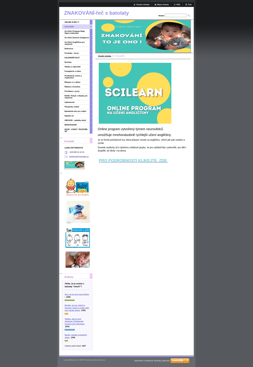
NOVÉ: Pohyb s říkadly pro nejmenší (76, 97)
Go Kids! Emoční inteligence (77, 38)
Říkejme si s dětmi (72, 82)
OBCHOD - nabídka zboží (75, 120)
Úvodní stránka (104, 56)
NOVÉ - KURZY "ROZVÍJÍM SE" (76, 130)
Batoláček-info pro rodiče (75, 111)
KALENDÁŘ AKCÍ (72, 58)
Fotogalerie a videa (73, 71)
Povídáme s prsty (72, 91)
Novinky (68, 62)
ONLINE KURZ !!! (72, 22)
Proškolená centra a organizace (73, 77)
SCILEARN (69, 27)
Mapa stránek (163, 4)
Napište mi (69, 116)
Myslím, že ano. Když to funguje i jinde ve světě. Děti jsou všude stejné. (77, 307)
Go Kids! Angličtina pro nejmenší (75, 43)
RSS (178, 4)
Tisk (190, 4)
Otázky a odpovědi (73, 67)
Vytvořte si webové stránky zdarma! (152, 360)
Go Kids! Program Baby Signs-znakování (75, 32)
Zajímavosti (70, 102)
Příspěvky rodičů (72, 107)
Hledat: (161, 16)
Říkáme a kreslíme (72, 87)
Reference (69, 49)
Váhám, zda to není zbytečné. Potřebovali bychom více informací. (75, 321)
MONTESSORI (71, 125)
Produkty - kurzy (72, 53)
